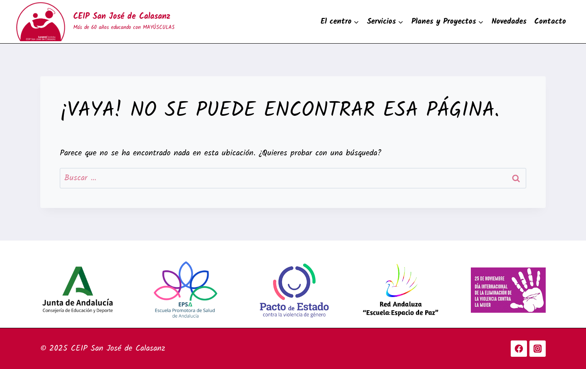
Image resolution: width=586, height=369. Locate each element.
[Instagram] (537, 348)
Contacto (550, 21)
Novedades (509, 21)
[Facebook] (519, 348)
